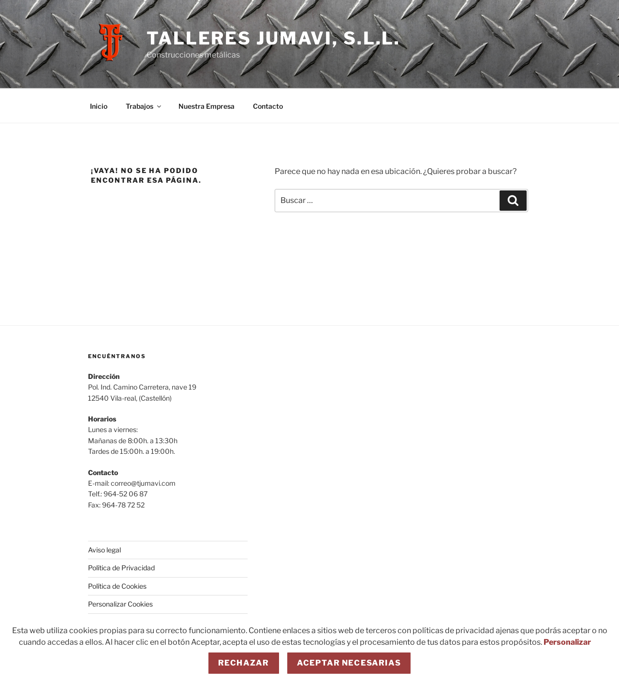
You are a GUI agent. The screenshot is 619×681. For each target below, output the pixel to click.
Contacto (268, 106)
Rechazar (243, 662)
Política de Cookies (117, 586)
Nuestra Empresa (206, 106)
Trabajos (144, 106)
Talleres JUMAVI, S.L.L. (273, 38)
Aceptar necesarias (349, 662)
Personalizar (567, 642)
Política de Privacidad (121, 568)
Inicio (98, 106)
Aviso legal (104, 550)
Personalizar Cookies (120, 604)
